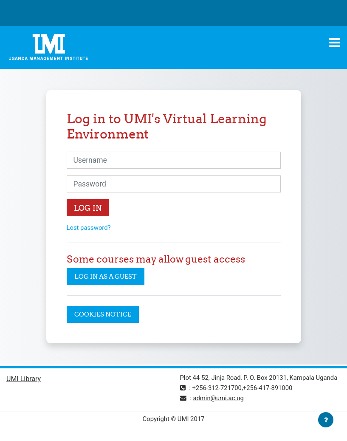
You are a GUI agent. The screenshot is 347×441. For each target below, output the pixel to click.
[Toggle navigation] (335, 42)
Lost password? (89, 228)
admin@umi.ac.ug (218, 398)
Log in (88, 208)
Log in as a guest (105, 276)
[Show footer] (325, 419)
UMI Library (23, 379)
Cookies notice (102, 314)
